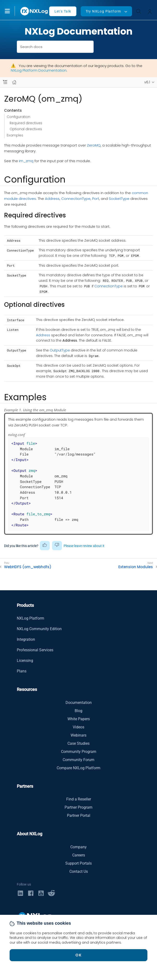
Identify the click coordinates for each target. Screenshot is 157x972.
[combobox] (55, 47)
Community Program (78, 751)
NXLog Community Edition (39, 629)
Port (95, 198)
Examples (15, 135)
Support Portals (78, 863)
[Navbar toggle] (5, 82)
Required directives (26, 123)
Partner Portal (78, 815)
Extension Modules (135, 567)
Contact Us (78, 871)
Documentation (79, 702)
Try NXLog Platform (103, 11)
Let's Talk (62, 11)
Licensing (25, 660)
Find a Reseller (78, 799)
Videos (78, 727)
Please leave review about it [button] (84, 546)
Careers (78, 855)
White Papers (78, 719)
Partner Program (78, 807)
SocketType (119, 198)
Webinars (78, 735)
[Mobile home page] (14, 82)
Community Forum (78, 759)
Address (52, 198)
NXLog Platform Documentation (38, 70)
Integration (26, 639)
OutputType (60, 350)
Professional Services (35, 650)
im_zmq (26, 160)
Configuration (18, 116)
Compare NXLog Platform (78, 768)
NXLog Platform (30, 618)
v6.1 (147, 82)
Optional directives (26, 129)
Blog (78, 710)
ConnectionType (76, 198)
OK (78, 955)
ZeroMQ (94, 145)
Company (78, 847)
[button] (12, 11)
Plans (21, 671)
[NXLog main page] (34, 11)
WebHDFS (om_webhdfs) (27, 567)
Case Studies (78, 743)
